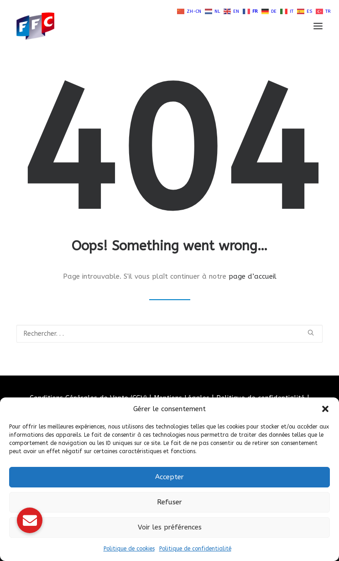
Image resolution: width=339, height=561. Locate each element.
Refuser (169, 502)
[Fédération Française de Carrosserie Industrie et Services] (68, 26)
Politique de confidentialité (195, 548)
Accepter (169, 477)
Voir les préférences (170, 527)
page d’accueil (252, 276)
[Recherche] (169, 334)
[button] (325, 408)
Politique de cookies (129, 548)
